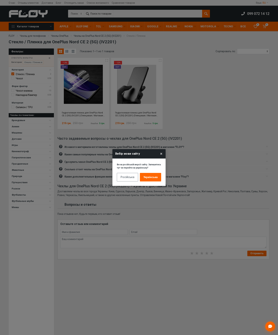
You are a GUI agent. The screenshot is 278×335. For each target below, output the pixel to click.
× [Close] (161, 153)
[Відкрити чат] (270, 326)
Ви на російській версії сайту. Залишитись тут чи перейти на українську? (139, 166)
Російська (127, 177)
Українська (150, 177)
